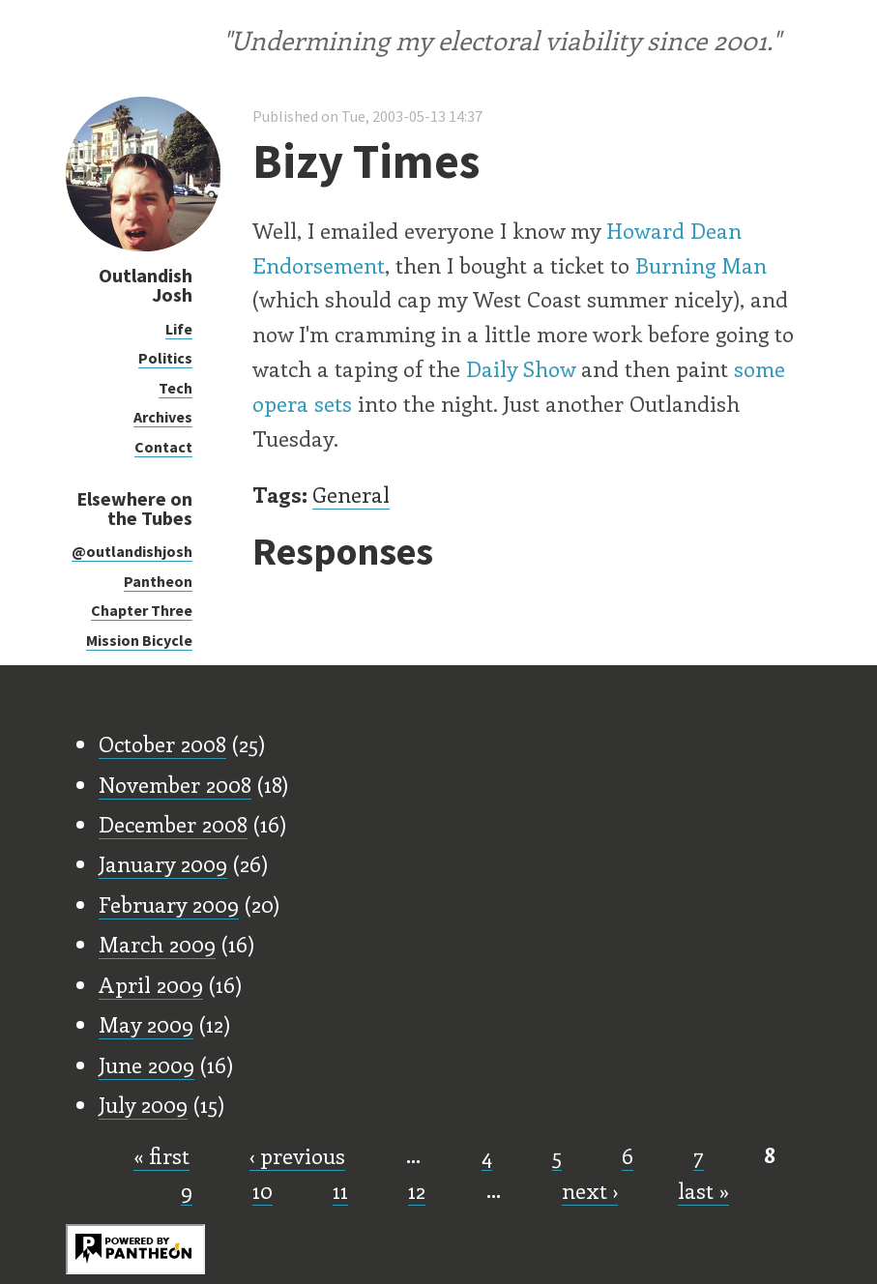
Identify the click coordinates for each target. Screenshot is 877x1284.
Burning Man (701, 264)
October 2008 (162, 743)
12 (416, 1190)
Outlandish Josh (145, 284)
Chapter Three (141, 610)
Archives (162, 416)
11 (340, 1190)
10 (262, 1190)
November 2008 (175, 784)
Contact (163, 446)
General (351, 494)
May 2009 (146, 1023)
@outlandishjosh (132, 551)
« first (161, 1155)
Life (178, 328)
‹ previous (297, 1155)
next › (590, 1190)
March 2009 (157, 943)
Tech (175, 387)
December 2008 (173, 823)
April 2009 (151, 984)
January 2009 (163, 863)
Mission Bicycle (139, 640)
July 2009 (143, 1104)
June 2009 (146, 1064)
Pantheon (158, 581)
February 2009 (169, 904)
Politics (165, 357)
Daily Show (520, 368)
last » (703, 1190)
